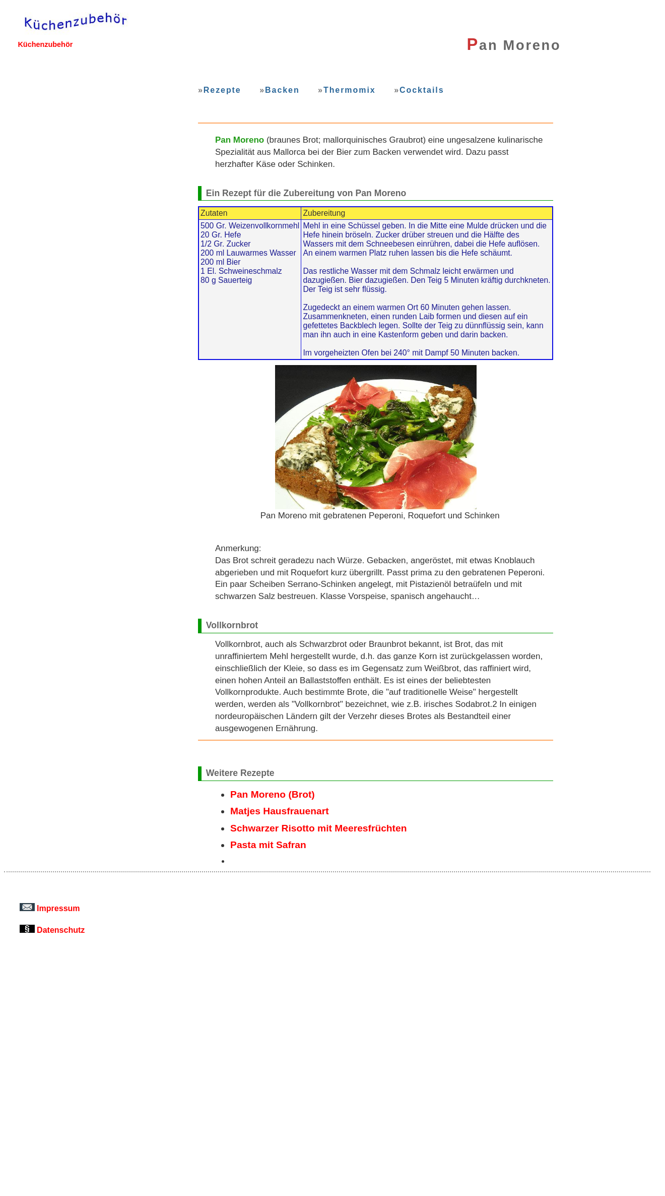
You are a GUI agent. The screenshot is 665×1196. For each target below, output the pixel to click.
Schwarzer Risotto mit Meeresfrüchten (318, 828)
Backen (282, 89)
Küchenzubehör (45, 44)
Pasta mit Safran (268, 845)
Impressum (50, 908)
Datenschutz (52, 929)
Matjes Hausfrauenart (279, 811)
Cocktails (422, 89)
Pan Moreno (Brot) (272, 794)
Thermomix (349, 89)
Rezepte (222, 89)
